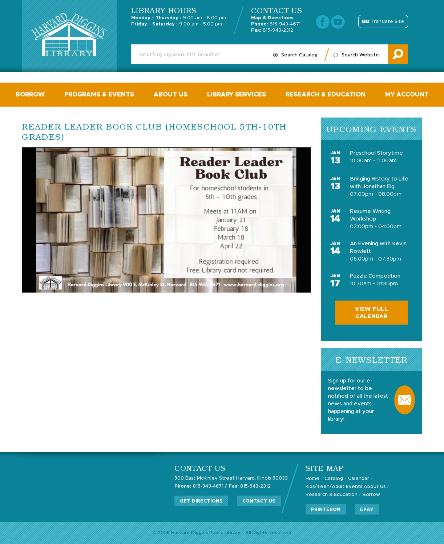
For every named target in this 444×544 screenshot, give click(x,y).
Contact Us (258, 501)
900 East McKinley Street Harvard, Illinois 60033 (231, 478)
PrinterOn (325, 509)
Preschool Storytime (376, 153)
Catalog (333, 478)
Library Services (236, 94)
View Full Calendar (371, 312)
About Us (170, 94)
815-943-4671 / (200, 486)
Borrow (30, 94)
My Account (407, 94)
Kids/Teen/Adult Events (334, 486)
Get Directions (201, 501)
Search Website (360, 55)
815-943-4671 (275, 24)
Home (312, 478)
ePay (367, 509)
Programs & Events (99, 94)
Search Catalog (299, 55)
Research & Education (326, 94)
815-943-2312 (272, 30)
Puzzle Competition (375, 276)
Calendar (358, 478)
